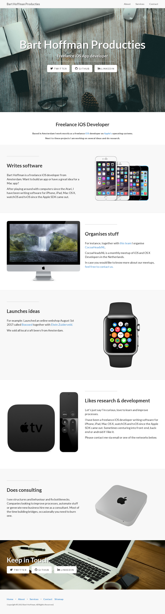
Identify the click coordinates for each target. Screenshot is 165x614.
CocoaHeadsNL (95, 247)
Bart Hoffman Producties (23, 4)
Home (10, 599)
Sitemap (58, 599)
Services (140, 4)
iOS (87, 133)
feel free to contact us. (99, 266)
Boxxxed (27, 324)
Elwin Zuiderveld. (62, 324)
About (127, 4)
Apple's (108, 133)
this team (125, 243)
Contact (153, 4)
